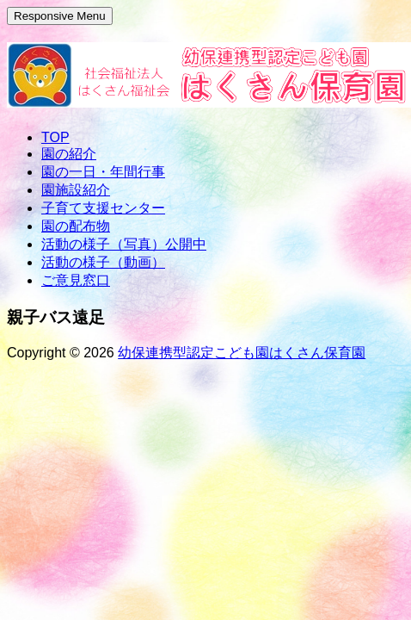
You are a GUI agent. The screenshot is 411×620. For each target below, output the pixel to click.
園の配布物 (75, 226)
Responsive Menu (60, 15)
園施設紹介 (75, 190)
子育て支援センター (103, 208)
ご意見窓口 (75, 280)
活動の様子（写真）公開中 (123, 244)
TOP (55, 137)
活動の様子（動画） (103, 262)
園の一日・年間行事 (103, 171)
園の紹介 (68, 153)
